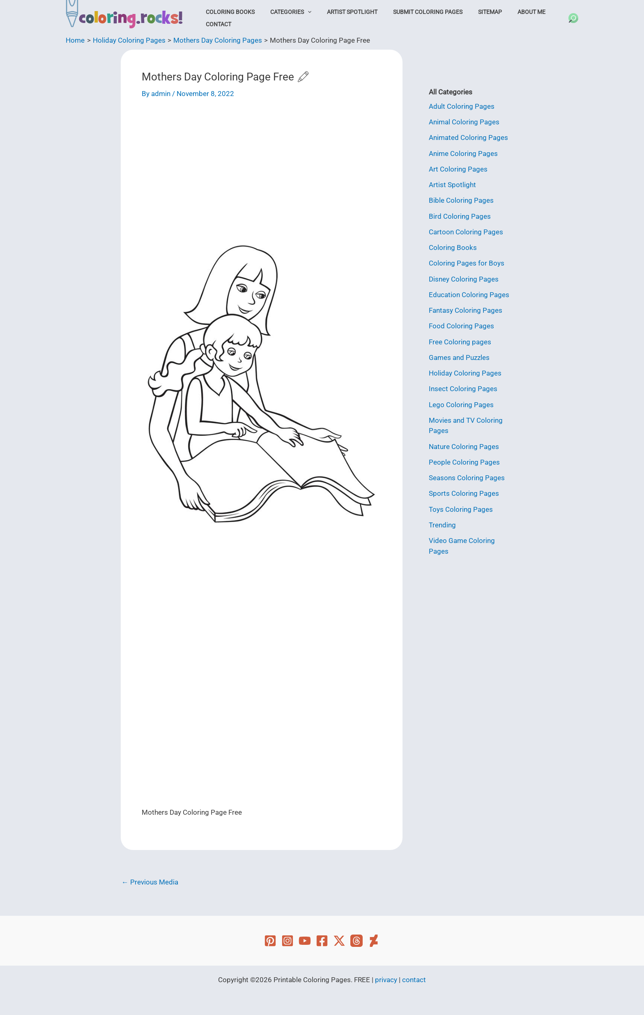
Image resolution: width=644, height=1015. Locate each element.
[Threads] (356, 941)
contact (414, 980)
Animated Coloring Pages (468, 137)
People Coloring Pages (464, 462)
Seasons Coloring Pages (467, 478)
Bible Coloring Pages (461, 200)
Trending (442, 525)
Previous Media (150, 882)
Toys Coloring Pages (461, 509)
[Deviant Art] (374, 941)
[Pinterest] (270, 941)
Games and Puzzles (459, 357)
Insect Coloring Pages (463, 389)
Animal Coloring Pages (464, 122)
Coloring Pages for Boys (466, 263)
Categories (284, 12)
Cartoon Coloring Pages (466, 232)
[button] (301, 12)
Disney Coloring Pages (464, 279)
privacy (386, 980)
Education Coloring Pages (469, 295)
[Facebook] (322, 941)
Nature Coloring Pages (464, 446)
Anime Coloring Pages (463, 153)
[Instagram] (287, 941)
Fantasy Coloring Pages (465, 310)
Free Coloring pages (460, 342)
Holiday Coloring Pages (465, 373)
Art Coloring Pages (458, 169)
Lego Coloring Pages (461, 405)
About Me (507, 12)
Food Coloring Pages (461, 326)
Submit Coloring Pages (412, 12)
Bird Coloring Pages (460, 216)
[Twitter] (339, 941)
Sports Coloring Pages (464, 493)
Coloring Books (228, 12)
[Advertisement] (262, 170)
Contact (216, 24)
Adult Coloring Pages (461, 106)
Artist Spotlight (341, 12)
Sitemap (470, 12)
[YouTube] (305, 941)
